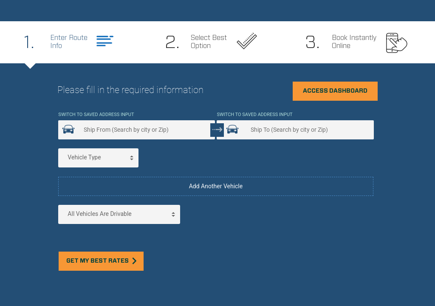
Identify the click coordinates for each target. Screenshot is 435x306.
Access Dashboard (335, 91)
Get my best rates (101, 260)
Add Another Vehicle (216, 186)
